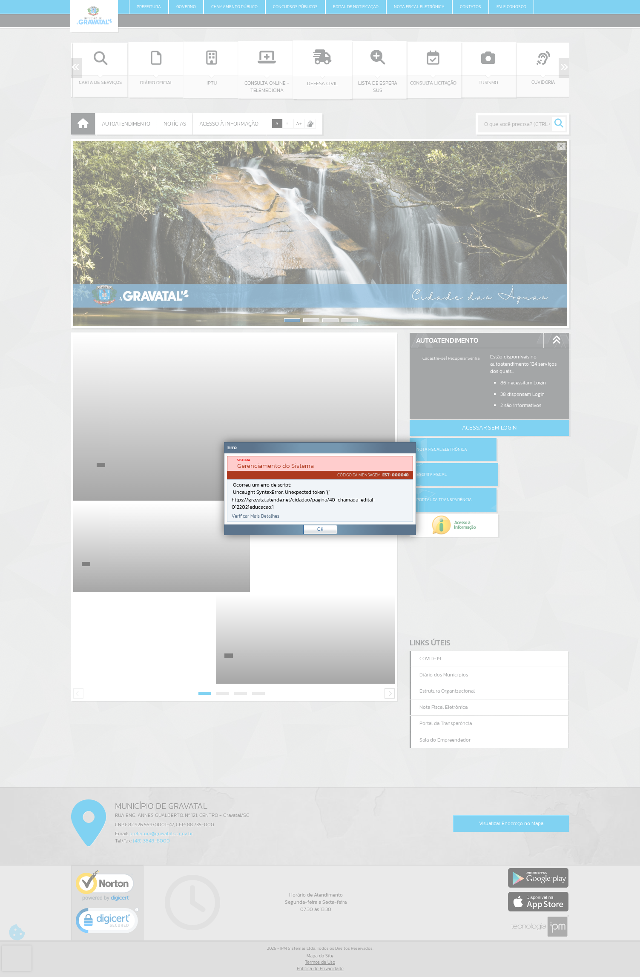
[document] (320, 488)
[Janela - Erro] (320, 488)
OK (320, 529)
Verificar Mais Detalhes (255, 516)
